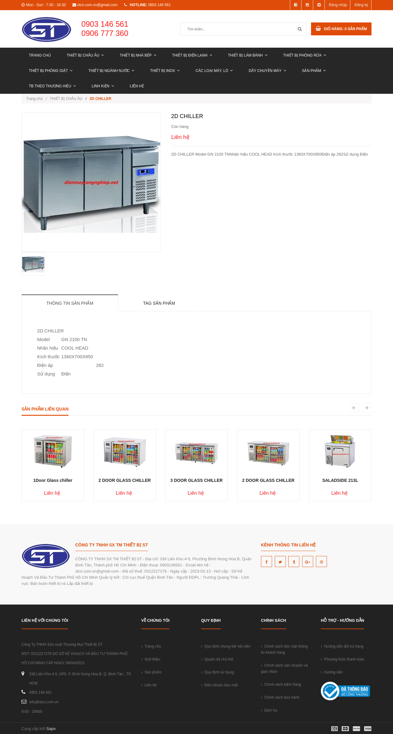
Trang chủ (40, 55)
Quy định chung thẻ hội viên (225, 646)
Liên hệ (137, 86)
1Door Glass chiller (52, 480)
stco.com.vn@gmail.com (97, 5)
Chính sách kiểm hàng (281, 684)
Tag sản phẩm (159, 303)
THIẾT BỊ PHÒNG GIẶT (50, 71)
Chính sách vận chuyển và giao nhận (284, 668)
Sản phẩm (314, 71)
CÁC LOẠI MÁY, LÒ (214, 71)
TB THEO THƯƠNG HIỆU (52, 86)
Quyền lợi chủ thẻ (217, 659)
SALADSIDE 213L (340, 480)
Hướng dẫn (332, 672)
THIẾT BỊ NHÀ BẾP (138, 55)
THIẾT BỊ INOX (165, 71)
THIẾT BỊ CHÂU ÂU (85, 55)
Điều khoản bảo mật (219, 685)
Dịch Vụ (269, 710)
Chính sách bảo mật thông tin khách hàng (284, 649)
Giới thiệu (150, 659)
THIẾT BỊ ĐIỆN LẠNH (192, 55)
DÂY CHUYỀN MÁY (267, 71)
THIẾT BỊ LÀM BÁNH (247, 55)
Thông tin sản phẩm (69, 303)
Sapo (51, 728)
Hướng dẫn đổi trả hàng (342, 646)
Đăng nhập (338, 5)
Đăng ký (361, 5)
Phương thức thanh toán (342, 659)
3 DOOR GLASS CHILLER (196, 480)
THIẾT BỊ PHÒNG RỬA (304, 55)
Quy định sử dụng (217, 672)
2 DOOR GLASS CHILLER (125, 480)
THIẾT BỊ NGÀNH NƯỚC (111, 71)
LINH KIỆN (103, 86)
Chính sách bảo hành (280, 697)
